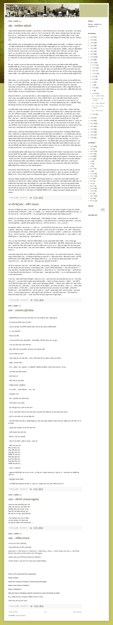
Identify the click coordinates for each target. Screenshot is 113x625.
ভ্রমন (91, 183)
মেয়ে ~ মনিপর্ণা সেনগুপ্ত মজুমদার (23, 499)
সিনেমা (91, 193)
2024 (92, 43)
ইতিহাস (92, 154)
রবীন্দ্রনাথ (92, 186)
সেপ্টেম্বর (94, 73)
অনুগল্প (91, 149)
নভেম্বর (94, 68)
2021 (92, 51)
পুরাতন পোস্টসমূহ (77, 612)
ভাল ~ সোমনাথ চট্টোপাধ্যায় (20, 310)
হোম (45, 612)
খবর (91, 161)
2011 (92, 132)
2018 (92, 60)
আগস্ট (93, 76)
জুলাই (93, 79)
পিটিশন (91, 181)
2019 (92, 57)
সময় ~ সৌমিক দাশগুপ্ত (18, 538)
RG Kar (92, 201)
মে (93, 85)
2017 (92, 62)
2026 (92, 37)
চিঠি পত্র (92, 169)
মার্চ (93, 90)
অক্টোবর (94, 70)
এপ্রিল (94, 88)
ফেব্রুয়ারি (94, 93)
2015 (92, 120)
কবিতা (91, 156)
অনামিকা (92, 146)
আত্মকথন (92, 151)
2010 (92, 135)
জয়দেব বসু (92, 176)
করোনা (91, 159)
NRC (91, 198)
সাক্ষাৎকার (92, 191)
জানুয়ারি (94, 114)
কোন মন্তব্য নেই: (24, 197)
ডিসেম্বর (94, 65)
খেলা (91, 164)
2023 (92, 45)
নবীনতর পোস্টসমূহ (13, 612)
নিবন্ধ (91, 178)
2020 (92, 54)
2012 (92, 129)
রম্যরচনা (92, 188)
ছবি (91, 171)
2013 (92, 126)
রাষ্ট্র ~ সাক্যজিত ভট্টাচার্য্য (19, 26)
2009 (92, 138)
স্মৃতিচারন (92, 196)
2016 (92, 118)
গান (91, 166)
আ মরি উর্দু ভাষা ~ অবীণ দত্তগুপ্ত (23, 204)
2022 (92, 48)
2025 (92, 40)
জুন (93, 82)
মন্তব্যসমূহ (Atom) (20, 615)
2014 (92, 123)
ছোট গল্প (92, 173)
